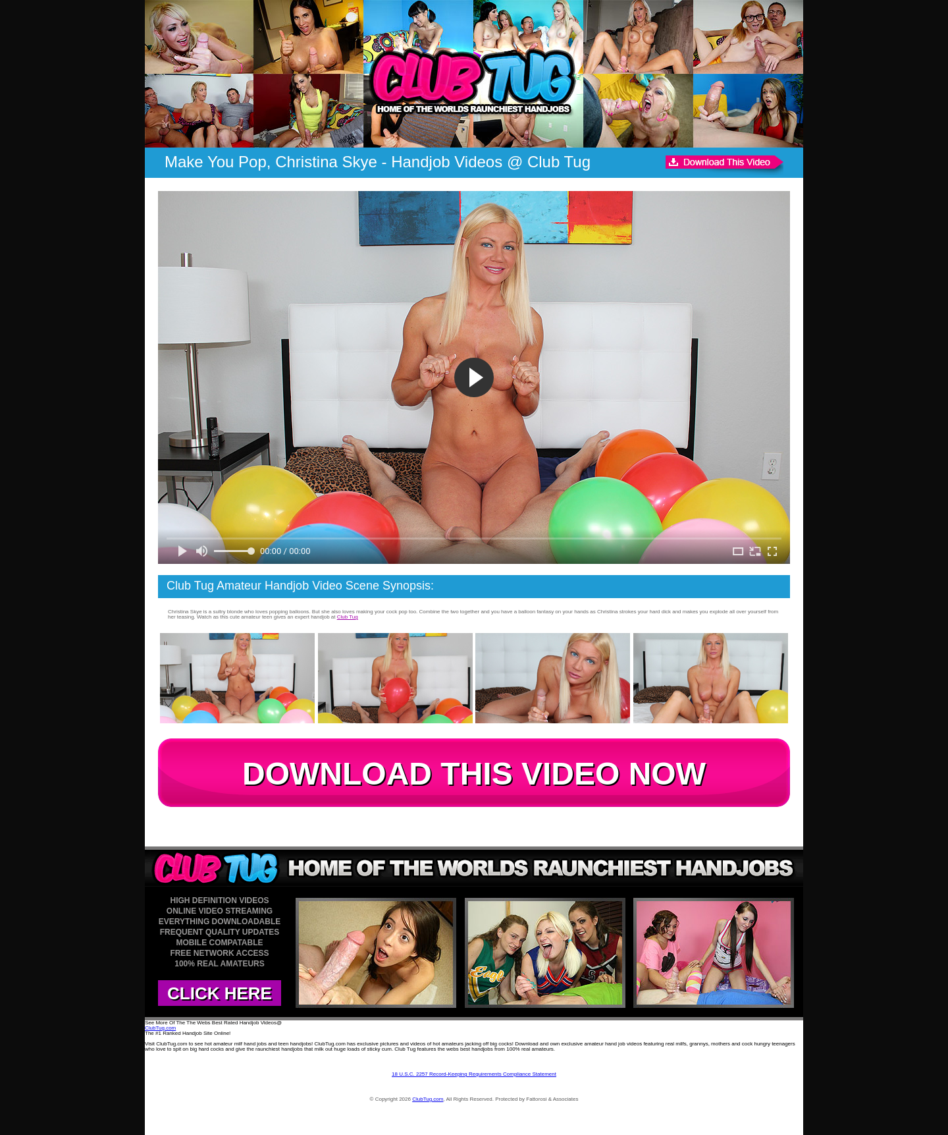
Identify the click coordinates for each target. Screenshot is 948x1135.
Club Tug (347, 617)
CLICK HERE (219, 993)
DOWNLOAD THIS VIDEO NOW (474, 773)
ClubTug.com (160, 1028)
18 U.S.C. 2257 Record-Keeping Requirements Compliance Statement (474, 1074)
